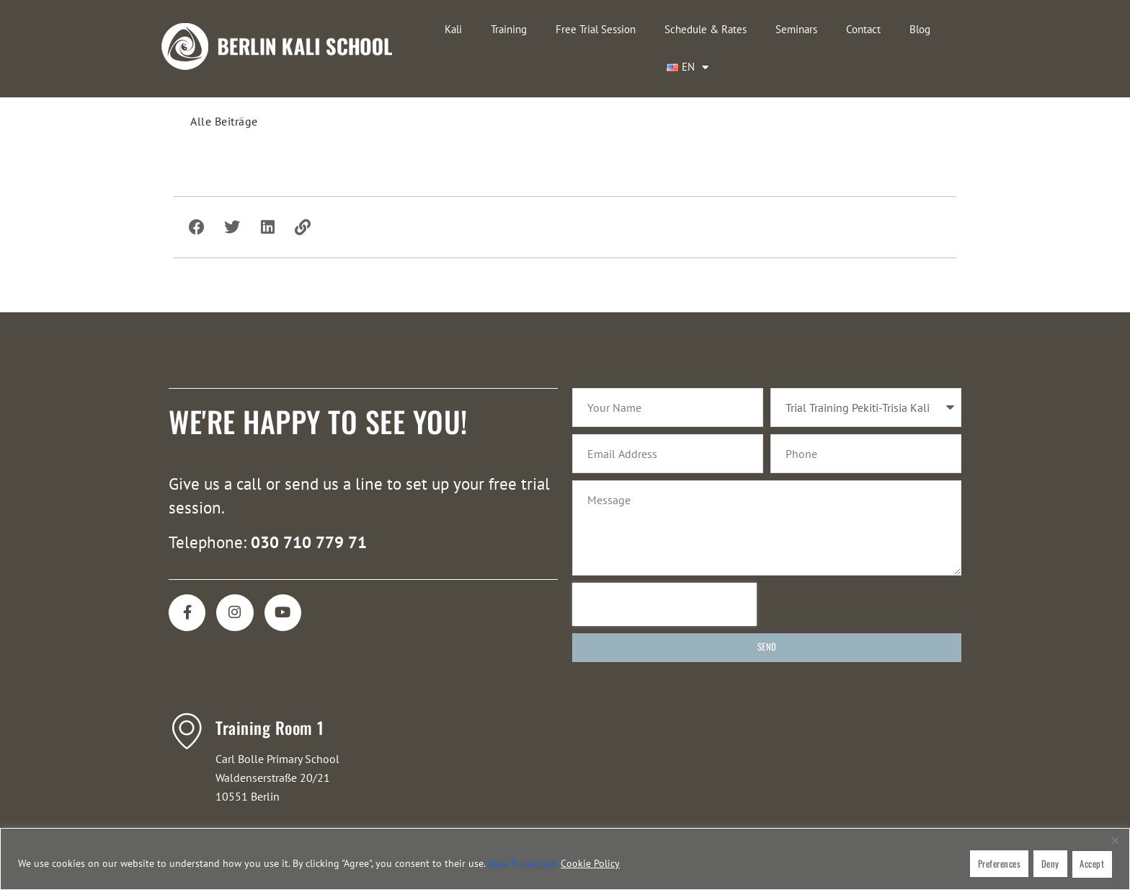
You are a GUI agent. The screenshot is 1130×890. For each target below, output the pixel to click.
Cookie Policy (590, 864)
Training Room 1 (269, 692)
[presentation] (664, 569)
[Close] (1115, 842)
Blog (873, 29)
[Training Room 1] (187, 695)
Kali (407, 29)
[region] (565, 860)
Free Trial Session (550, 29)
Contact (817, 29)
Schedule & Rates (659, 29)
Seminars (750, 29)
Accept (1092, 865)
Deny (1049, 865)
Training (463, 29)
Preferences (997, 865)
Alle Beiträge (224, 83)
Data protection (522, 864)
